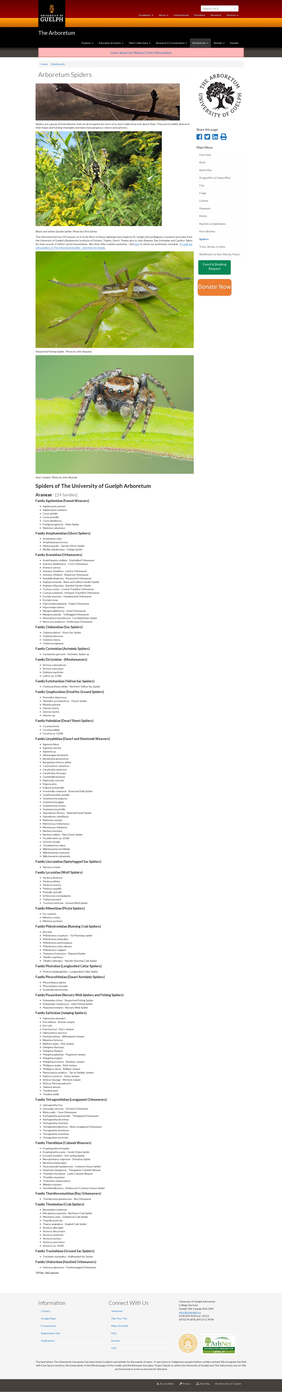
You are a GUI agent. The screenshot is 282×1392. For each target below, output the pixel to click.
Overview (205, 154)
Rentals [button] (219, 42)
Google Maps (48, 1318)
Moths (203, 216)
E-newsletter (48, 1325)
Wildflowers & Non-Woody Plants (219, 254)
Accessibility (167, 1385)
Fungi (202, 193)
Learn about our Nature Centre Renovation (141, 53)
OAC (114, 1348)
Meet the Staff (119, 1325)
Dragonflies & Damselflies (215, 177)
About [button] (165, 16)
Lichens (203, 200)
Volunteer (117, 1311)
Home (44, 64)
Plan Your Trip (119, 1318)
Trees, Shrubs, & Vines (212, 246)
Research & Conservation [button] (171, 42)
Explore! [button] (87, 42)
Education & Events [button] (111, 42)
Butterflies (205, 170)
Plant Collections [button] (139, 42)
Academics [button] (147, 16)
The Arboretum (56, 32)
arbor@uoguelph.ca (190, 1312)
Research (217, 16)
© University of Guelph (228, 1383)
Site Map (204, 1385)
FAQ (113, 1333)
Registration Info (50, 1333)
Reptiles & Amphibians (212, 223)
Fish (201, 185)
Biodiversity (58, 64)
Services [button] (234, 16)
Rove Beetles (207, 231)
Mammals (205, 208)
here (137, 244)
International (181, 15)
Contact (45, 1311)
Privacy (186, 1385)
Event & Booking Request (214, 266)
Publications (48, 1340)
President (199, 15)
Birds (202, 162)
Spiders (209, 240)
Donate (234, 42)
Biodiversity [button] (200, 42)
